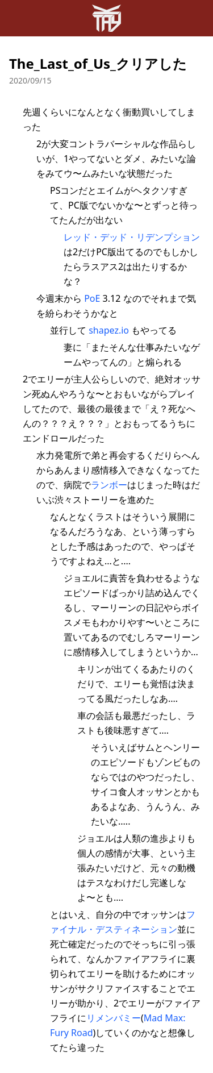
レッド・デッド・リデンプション (132, 237)
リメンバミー (113, 1018)
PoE (92, 298)
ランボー (109, 485)
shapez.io (109, 330)
